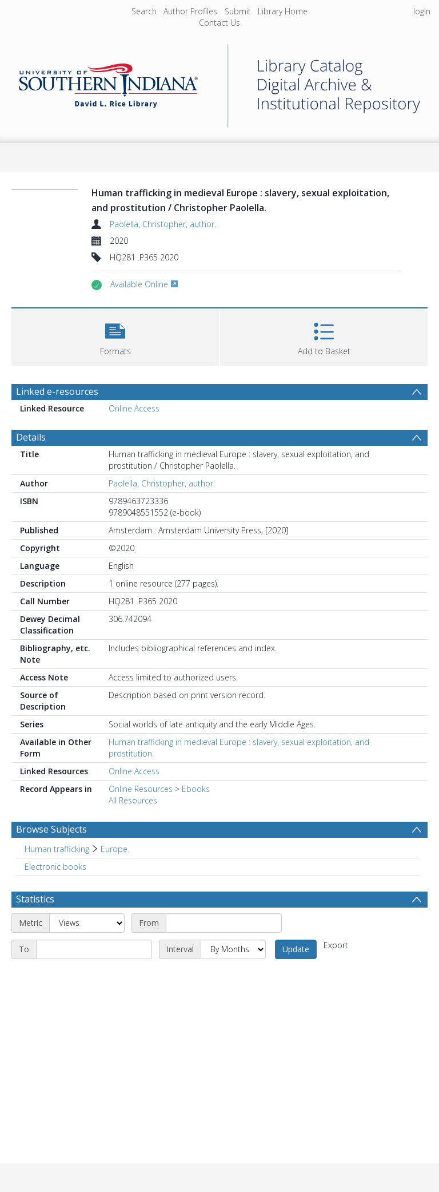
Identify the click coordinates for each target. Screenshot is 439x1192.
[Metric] (87, 923)
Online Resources (141, 788)
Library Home (283, 11)
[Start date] (224, 923)
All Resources (133, 800)
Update (295, 949)
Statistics (35, 899)
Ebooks (196, 788)
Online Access (134, 408)
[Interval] (233, 949)
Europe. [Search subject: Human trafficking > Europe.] (115, 848)
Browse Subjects (51, 829)
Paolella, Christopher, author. (163, 224)
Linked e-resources (57, 391)
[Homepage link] (219, 82)
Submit (238, 11)
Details (31, 437)
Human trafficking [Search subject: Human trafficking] (57, 848)
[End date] (94, 949)
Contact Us (219, 22)
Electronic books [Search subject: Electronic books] (55, 866)
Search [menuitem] (144, 11)
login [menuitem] (421, 11)
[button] (115, 335)
